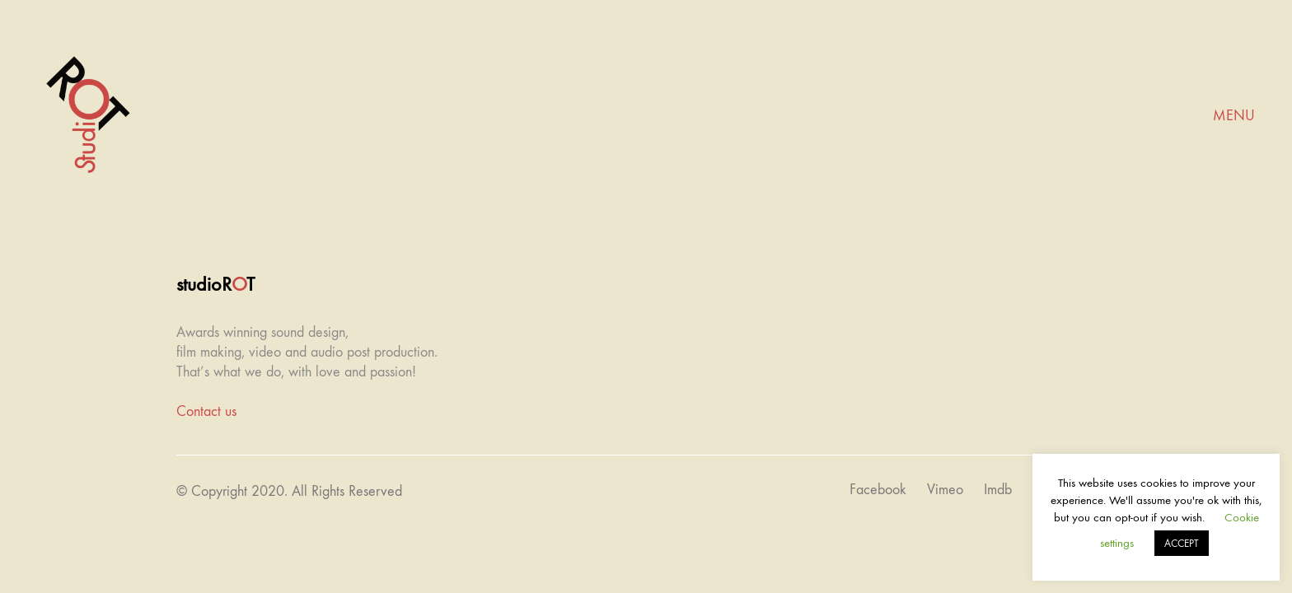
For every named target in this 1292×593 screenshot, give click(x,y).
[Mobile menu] (1234, 116)
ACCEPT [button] (1181, 543)
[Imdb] (998, 490)
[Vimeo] (945, 490)
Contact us (206, 411)
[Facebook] (878, 490)
